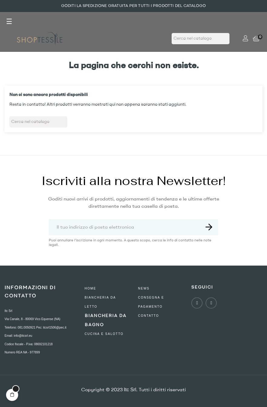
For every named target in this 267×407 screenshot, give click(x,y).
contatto (148, 315)
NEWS (144, 288)
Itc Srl (8, 311)
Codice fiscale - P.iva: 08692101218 (29, 344)
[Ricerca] (200, 38)
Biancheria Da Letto (100, 302)
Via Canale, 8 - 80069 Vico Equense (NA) (32, 319)
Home (90, 288)
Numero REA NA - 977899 (22, 352)
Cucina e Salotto (104, 334)
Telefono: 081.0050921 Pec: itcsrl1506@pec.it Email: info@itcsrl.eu (35, 332)
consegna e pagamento (151, 302)
